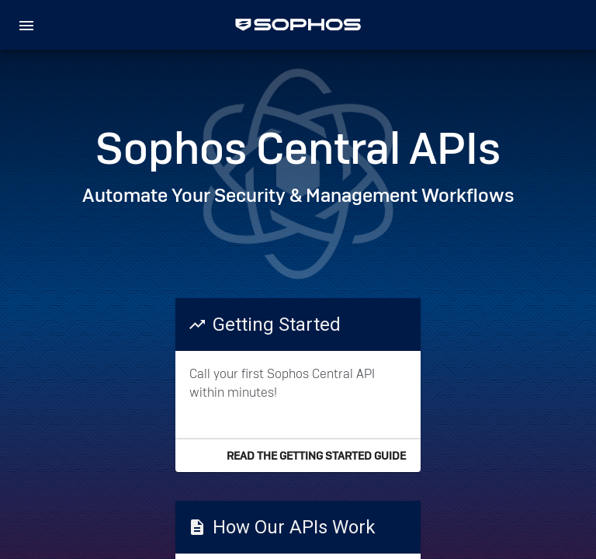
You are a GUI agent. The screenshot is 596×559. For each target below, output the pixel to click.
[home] (298, 25)
